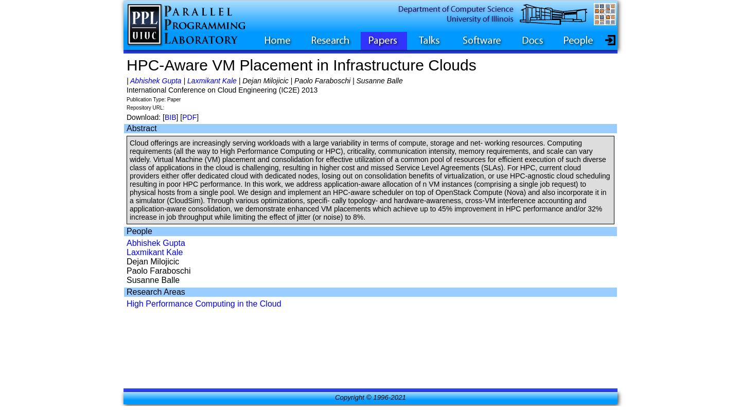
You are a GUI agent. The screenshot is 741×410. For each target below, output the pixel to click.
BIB (171, 117)
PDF (189, 117)
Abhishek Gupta (156, 81)
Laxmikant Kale (212, 81)
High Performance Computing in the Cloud (204, 303)
